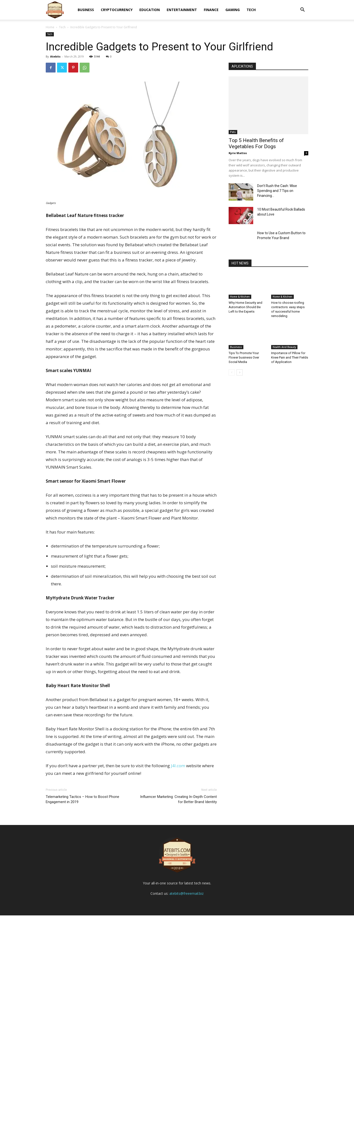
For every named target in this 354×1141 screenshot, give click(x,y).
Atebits (55, 56)
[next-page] (239, 372)
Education (149, 9)
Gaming (232, 9)
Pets (233, 132)
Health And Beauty (284, 347)
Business (86, 9)
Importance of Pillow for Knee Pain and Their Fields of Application (289, 357)
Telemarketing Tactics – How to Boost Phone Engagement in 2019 (82, 799)
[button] (302, 10)
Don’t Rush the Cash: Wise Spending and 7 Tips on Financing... (277, 191)
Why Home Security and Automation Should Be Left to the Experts (245, 307)
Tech (251, 9)
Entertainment (182, 9)
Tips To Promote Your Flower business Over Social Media (244, 357)
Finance (211, 9)
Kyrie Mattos (238, 153)
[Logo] (55, 10)
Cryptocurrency (117, 9)
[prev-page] (232, 372)
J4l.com (178, 765)
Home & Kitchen (240, 296)
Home (50, 27)
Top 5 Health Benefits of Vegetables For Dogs (256, 143)
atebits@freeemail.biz (186, 1119)
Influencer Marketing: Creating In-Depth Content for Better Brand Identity (178, 799)
